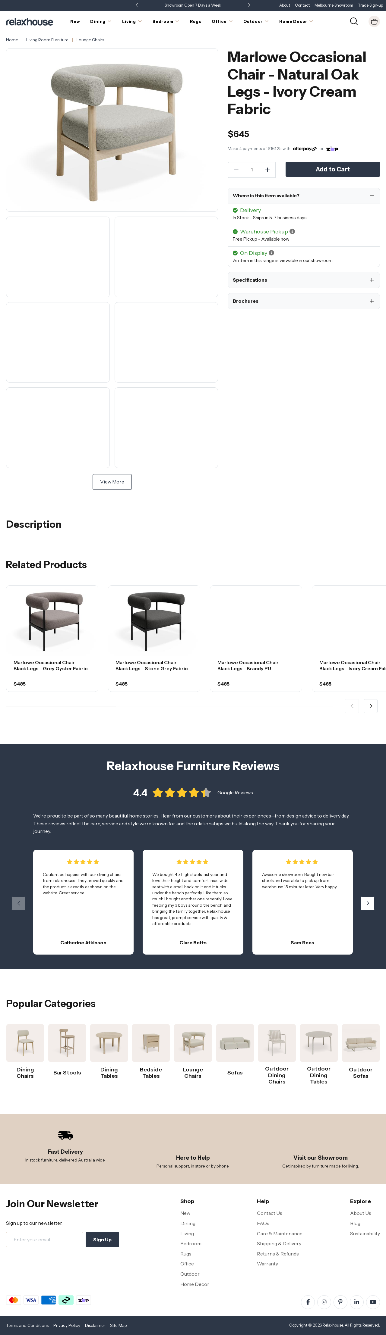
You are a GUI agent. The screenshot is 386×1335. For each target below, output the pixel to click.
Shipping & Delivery (279, 1243)
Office (187, 1264)
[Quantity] (252, 170)
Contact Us (269, 1213)
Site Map (118, 1325)
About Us (360, 1213)
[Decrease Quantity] (236, 170)
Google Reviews (235, 796)
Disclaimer (95, 1325)
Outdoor (190, 1274)
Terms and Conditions (27, 1325)
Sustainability (365, 1233)
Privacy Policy (66, 1325)
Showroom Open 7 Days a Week (193, 5)
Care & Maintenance (279, 1233)
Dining (187, 1223)
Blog (355, 1223)
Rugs (185, 1254)
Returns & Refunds (278, 1254)
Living (187, 1233)
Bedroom (190, 1243)
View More (112, 482)
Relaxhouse (333, 1325)
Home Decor (194, 1284)
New (185, 1213)
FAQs (263, 1223)
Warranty (267, 1264)
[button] (249, 6)
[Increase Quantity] (268, 170)
